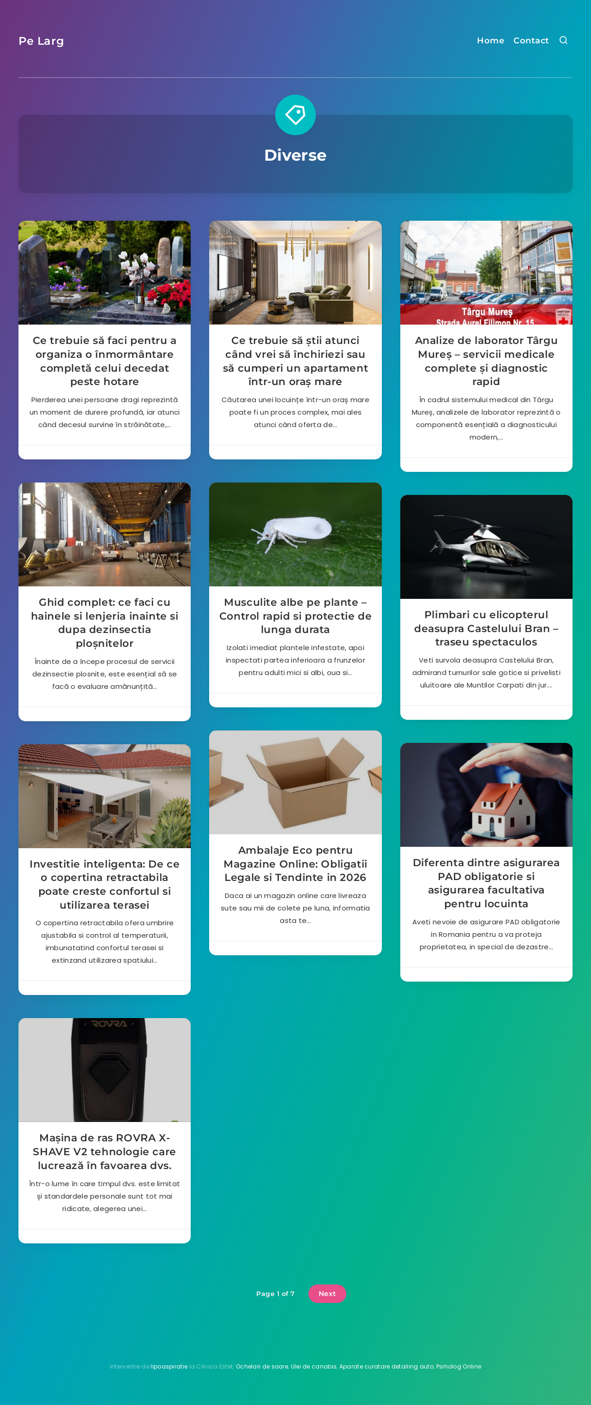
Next (327, 1293)
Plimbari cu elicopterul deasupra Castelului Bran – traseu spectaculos (486, 628)
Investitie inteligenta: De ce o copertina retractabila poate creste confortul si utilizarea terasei (105, 884)
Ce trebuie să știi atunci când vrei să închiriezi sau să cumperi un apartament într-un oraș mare (295, 361)
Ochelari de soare (262, 1366)
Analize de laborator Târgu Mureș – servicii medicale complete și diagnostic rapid (486, 361)
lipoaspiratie (169, 1366)
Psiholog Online (459, 1366)
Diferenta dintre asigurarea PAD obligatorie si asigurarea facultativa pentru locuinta (486, 883)
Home (490, 41)
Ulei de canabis (314, 1366)
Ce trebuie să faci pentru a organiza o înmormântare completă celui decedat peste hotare (105, 361)
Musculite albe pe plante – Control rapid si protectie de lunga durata (295, 616)
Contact (531, 41)
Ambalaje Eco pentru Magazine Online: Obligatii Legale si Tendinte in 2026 (295, 864)
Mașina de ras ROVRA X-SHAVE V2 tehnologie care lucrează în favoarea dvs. (104, 1151)
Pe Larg (41, 41)
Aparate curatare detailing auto (386, 1366)
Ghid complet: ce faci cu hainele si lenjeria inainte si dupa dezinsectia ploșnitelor (105, 623)
